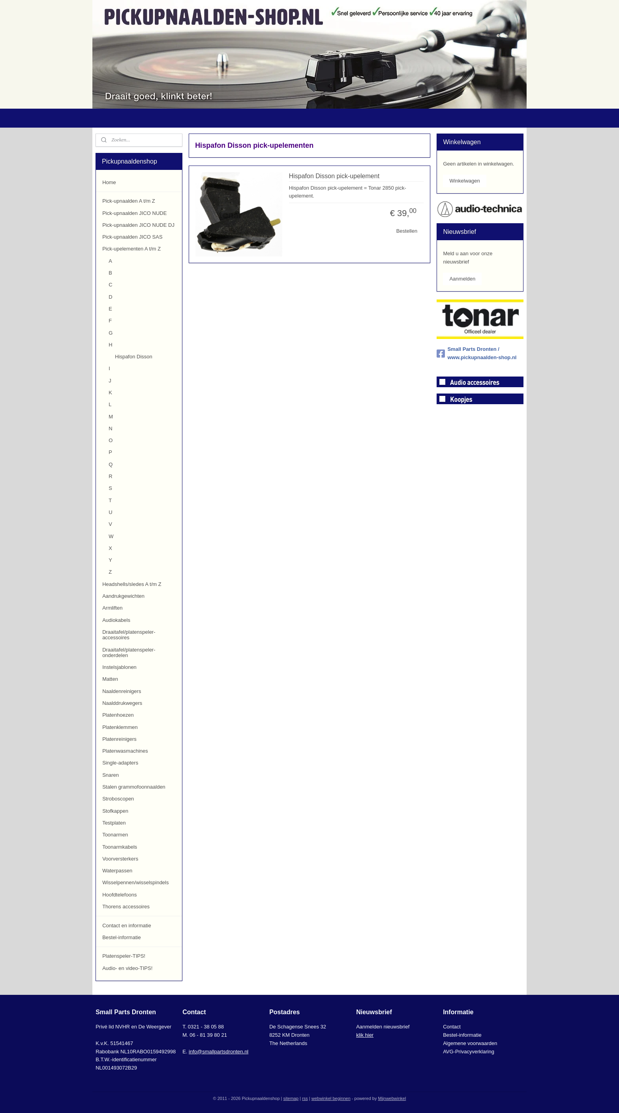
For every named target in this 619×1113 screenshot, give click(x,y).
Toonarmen (115, 835)
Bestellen (406, 231)
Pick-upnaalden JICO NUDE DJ (138, 225)
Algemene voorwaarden (470, 1043)
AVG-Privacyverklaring (468, 1052)
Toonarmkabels (119, 847)
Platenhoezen (118, 715)
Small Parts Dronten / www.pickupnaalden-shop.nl (476, 353)
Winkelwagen (464, 181)
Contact (452, 1027)
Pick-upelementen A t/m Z (131, 249)
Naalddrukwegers (122, 703)
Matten (110, 679)
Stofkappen (115, 811)
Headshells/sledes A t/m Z (131, 584)
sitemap (291, 1098)
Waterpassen (117, 871)
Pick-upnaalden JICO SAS (132, 237)
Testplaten (114, 823)
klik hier (364, 1035)
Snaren (110, 775)
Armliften (112, 608)
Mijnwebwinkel (392, 1098)
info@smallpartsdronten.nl (218, 1052)
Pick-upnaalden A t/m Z (128, 201)
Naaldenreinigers (121, 691)
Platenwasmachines (125, 751)
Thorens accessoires (126, 907)
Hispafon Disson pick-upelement (334, 176)
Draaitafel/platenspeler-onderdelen (128, 652)
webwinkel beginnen (331, 1098)
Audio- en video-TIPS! (127, 968)
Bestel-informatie (121, 937)
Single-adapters (120, 763)
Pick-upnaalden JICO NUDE (134, 213)
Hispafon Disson (133, 357)
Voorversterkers (120, 859)
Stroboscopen (118, 799)
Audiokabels (116, 620)
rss (305, 1098)
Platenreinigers (119, 739)
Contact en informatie (126, 925)
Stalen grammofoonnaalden (133, 787)
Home (109, 182)
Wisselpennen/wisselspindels (135, 882)
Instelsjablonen (119, 667)
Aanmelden (462, 279)
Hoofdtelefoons (119, 895)
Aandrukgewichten (123, 596)
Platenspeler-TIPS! (123, 956)
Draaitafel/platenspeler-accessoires (128, 634)
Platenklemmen (120, 727)
